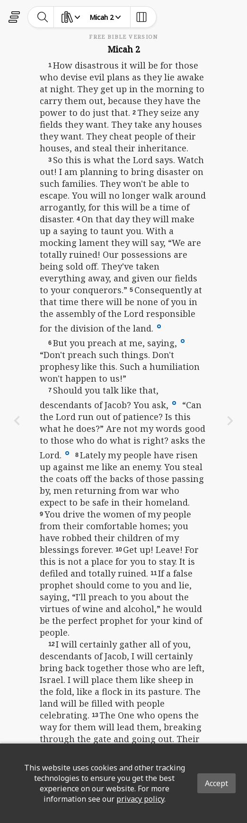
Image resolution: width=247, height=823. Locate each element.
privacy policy (140, 799)
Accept (216, 783)
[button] (159, 325)
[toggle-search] (43, 17)
